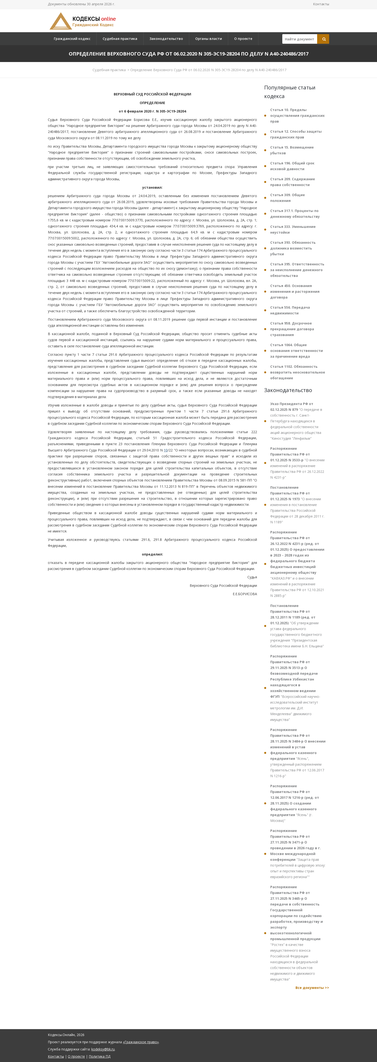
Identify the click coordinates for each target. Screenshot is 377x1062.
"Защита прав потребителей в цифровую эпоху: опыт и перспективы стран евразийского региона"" (297, 853)
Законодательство (166, 38)
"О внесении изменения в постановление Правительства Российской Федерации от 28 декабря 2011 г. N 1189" (297, 504)
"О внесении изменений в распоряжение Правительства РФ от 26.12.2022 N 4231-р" (297, 463)
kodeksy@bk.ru (103, 1049)
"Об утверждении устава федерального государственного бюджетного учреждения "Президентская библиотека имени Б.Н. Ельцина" (297, 625)
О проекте (243, 38)
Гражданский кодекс (72, 38)
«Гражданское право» (141, 1042)
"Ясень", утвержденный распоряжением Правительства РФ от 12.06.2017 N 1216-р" (298, 752)
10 (166, 450)
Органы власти (208, 38)
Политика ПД (99, 1056)
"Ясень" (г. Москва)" (294, 803)
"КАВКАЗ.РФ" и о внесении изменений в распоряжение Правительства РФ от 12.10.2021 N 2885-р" (297, 564)
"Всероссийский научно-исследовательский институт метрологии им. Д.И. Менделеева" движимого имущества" (295, 688)
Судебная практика (120, 38)
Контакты (321, 4)
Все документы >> (312, 987)
